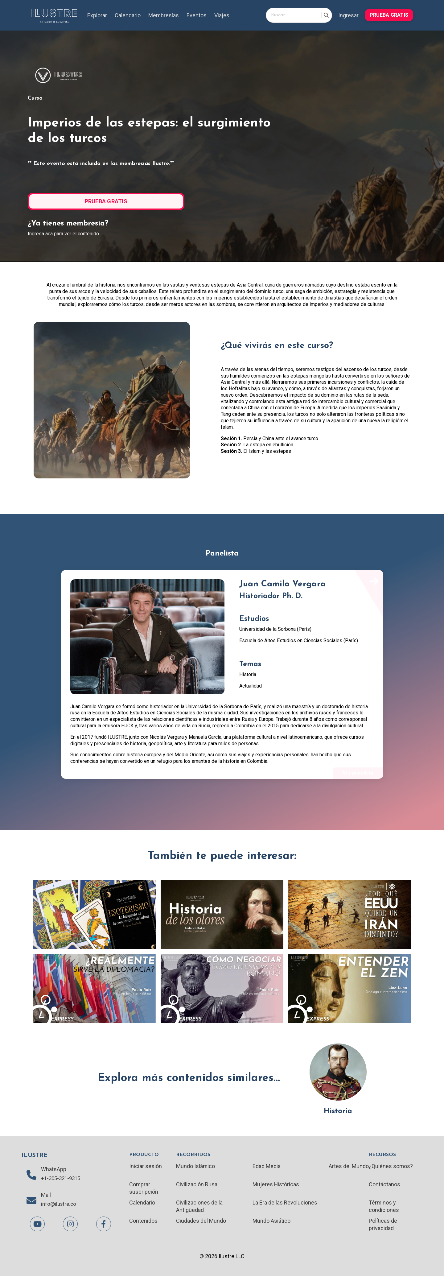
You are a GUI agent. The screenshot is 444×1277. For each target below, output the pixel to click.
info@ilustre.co (59, 1205)
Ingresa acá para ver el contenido (63, 234)
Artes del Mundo (349, 1166)
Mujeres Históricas (276, 1184)
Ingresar (348, 15)
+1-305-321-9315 (62, 1179)
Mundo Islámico (195, 1166)
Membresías (163, 15)
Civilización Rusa (196, 1184)
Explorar (97, 15)
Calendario (128, 15)
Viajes (222, 15)
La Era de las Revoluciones (285, 1203)
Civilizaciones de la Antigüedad (199, 1206)
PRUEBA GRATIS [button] (389, 15)
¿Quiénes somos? (391, 1166)
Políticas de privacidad (383, 1225)
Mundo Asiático (271, 1221)
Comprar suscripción (143, 1188)
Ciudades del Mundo (201, 1221)
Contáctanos (384, 1184)
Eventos (197, 15)
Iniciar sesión (145, 1166)
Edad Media (267, 1166)
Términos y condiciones (384, 1206)
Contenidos (143, 1221)
